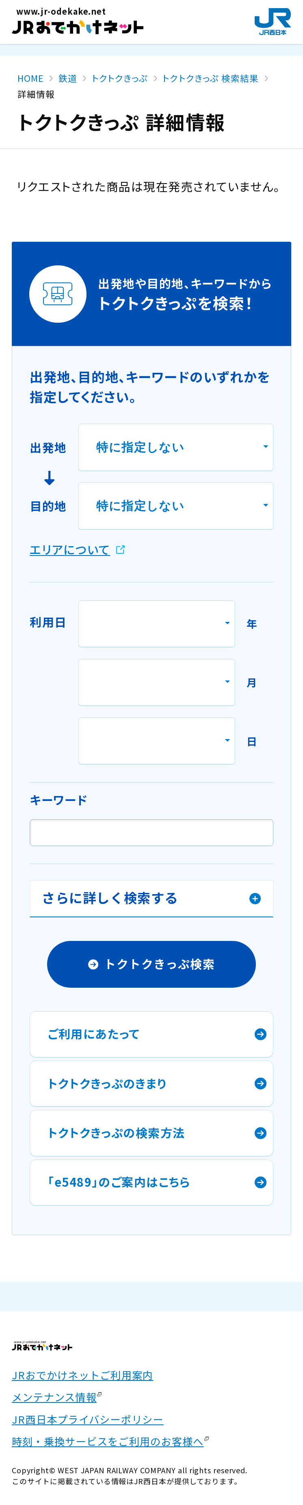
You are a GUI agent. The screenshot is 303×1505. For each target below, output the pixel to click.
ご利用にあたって (94, 1033)
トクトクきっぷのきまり (107, 1083)
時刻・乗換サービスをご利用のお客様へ (108, 1441)
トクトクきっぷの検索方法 (116, 1132)
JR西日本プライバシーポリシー (88, 1419)
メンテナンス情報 (54, 1396)
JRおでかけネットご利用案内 (83, 1374)
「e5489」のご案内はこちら (119, 1181)
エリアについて (70, 549)
